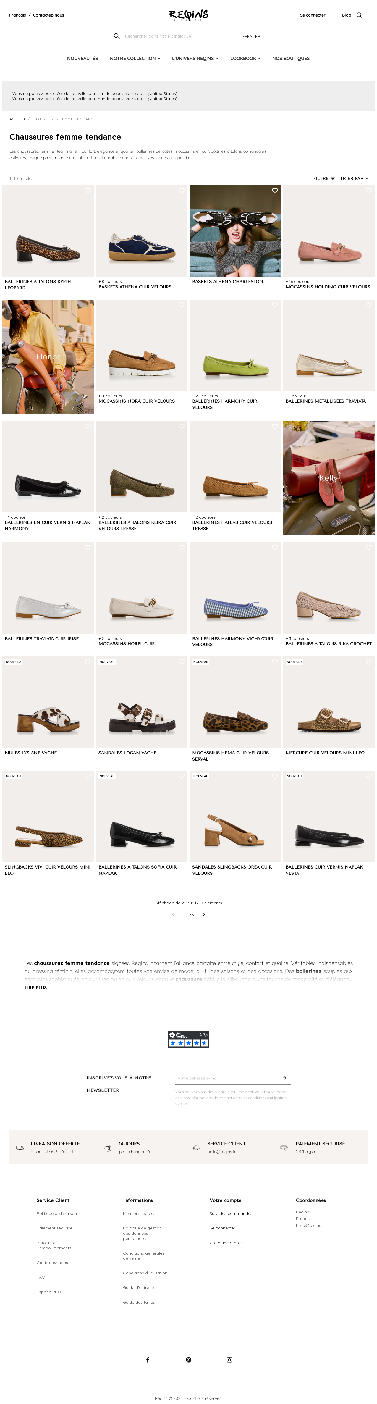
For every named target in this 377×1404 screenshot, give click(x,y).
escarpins (36, 979)
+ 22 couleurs (205, 395)
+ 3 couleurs (297, 638)
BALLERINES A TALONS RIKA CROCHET (329, 643)
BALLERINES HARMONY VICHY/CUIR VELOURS (232, 642)
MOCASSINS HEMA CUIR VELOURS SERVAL (230, 756)
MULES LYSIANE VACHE (31, 753)
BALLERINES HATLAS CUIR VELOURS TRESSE (232, 525)
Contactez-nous (48, 15)
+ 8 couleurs (110, 281)
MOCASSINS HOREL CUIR (126, 643)
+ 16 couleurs (298, 281)
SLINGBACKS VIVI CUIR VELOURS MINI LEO (47, 870)
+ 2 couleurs (110, 517)
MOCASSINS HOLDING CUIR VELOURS (328, 287)
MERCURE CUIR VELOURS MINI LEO (325, 753)
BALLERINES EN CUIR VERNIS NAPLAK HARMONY (47, 525)
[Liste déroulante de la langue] (17, 15)
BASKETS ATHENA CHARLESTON (227, 281)
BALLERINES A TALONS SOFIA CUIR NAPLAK (137, 870)
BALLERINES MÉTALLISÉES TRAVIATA (326, 401)
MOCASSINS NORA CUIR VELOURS (136, 401)
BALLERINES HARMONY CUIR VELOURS (224, 404)
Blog (346, 15)
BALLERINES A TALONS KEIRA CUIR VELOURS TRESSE (137, 525)
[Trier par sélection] (355, 178)
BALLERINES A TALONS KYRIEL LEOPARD (39, 285)
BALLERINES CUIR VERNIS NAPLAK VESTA (324, 870)
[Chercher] (188, 36)
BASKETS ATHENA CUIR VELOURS (134, 287)
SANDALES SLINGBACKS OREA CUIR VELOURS (232, 870)
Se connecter (313, 15)
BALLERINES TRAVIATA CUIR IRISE (42, 638)
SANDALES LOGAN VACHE (127, 753)
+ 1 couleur (296, 395)
